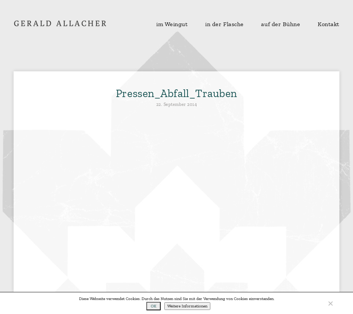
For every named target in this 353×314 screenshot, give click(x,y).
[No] (330, 303)
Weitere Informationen (187, 306)
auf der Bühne (280, 24)
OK (153, 306)
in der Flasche (224, 24)
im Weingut (172, 24)
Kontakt (328, 24)
